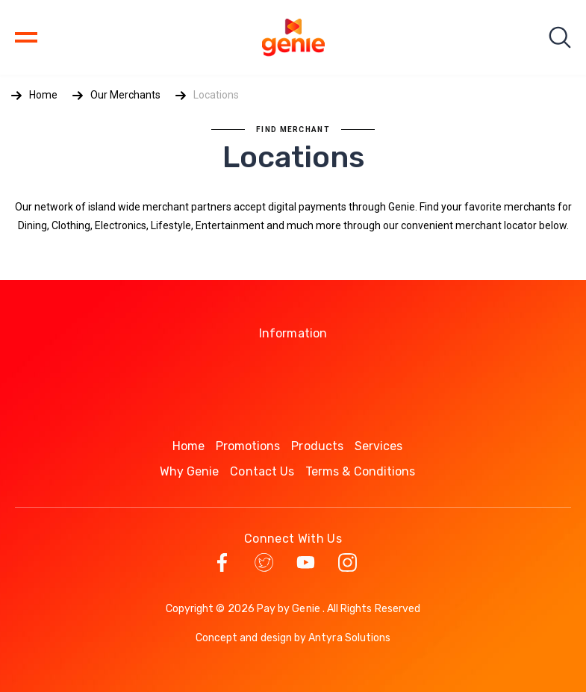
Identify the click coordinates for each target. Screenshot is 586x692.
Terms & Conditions (360, 471)
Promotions (248, 446)
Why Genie (189, 471)
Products (317, 446)
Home (43, 95)
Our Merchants (125, 95)
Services (379, 446)
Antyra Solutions (349, 638)
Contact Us (262, 471)
